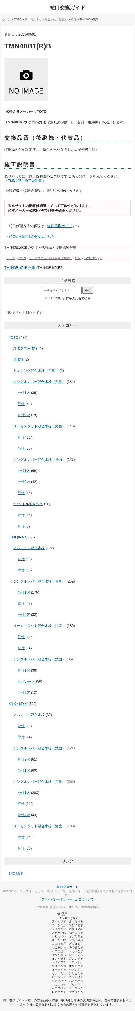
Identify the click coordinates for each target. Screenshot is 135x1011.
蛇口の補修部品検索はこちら (31, 236)
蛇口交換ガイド (68, 7)
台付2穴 (24, 415)
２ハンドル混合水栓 (29, 548)
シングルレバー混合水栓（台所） (39, 382)
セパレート (26, 681)
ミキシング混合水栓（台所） (36, 370)
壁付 (21, 404)
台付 (21, 448)
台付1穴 (24, 393)
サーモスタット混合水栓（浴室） (39, 426)
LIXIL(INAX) (18, 537)
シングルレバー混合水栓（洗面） (39, 459)
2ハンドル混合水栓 (28, 504)
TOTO (13, 337)
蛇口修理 (16, 874)
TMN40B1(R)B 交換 (19, 268)
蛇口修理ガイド (59, 226)
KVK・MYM (18, 704)
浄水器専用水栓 (25, 348)
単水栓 (18, 359)
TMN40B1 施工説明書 (25, 181)
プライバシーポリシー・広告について (68, 899)
